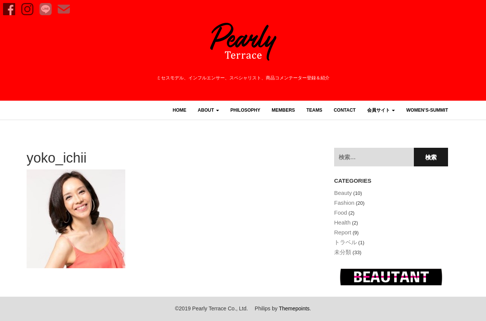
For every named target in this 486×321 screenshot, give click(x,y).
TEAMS (314, 110)
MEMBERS (283, 110)
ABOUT (208, 110)
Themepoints (294, 308)
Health (342, 222)
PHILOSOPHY (245, 110)
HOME (179, 110)
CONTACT (345, 110)
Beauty (343, 193)
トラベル (345, 242)
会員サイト (381, 110)
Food (340, 212)
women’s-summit (427, 110)
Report (342, 232)
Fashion (344, 202)
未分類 (342, 252)
